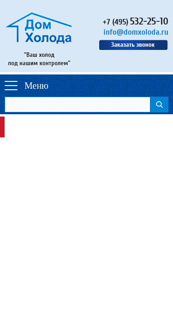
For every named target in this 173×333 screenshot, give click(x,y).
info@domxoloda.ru (135, 32)
